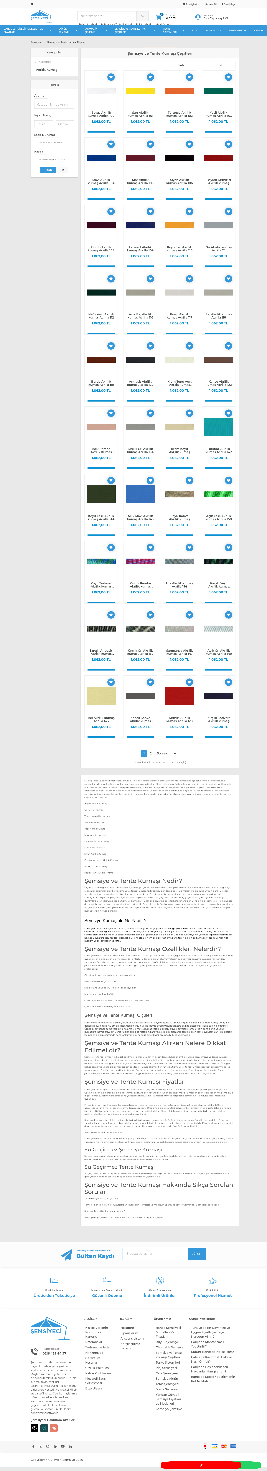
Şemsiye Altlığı (167, 1383)
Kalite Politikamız (98, 1377)
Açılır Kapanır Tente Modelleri (116, 26)
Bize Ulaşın (93, 1392)
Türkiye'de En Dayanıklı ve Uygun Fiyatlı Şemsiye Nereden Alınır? (210, 1336)
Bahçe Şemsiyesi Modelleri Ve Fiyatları (168, 1336)
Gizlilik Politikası (97, 1372)
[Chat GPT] (34, 1432)
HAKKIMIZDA (213, 34)
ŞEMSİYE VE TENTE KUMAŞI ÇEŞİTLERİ (135, 34)
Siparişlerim (129, 1337)
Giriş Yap (209, 20)
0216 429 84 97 (57, 1357)
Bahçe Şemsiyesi (88, 26)
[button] (195, 69)
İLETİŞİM (258, 34)
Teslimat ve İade (97, 1351)
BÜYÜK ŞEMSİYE (68, 34)
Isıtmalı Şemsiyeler (165, 26)
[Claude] (54, 1432)
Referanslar (93, 1346)
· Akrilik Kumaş (45, 74)
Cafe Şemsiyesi (167, 1377)
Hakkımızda (94, 1357)
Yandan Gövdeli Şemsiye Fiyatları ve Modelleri (168, 1403)
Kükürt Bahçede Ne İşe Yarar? (213, 1356)
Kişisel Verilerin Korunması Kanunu (96, 1336)
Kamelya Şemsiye (169, 1413)
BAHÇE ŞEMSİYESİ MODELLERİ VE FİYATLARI (27, 34)
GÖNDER (197, 1258)
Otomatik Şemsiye (169, 1351)
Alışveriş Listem (132, 1343)
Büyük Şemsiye (167, 1346)
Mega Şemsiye (167, 1393)
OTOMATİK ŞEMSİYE (96, 34)
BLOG (195, 34)
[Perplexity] (44, 1432)
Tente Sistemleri (168, 1367)
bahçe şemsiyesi (53, 1370)
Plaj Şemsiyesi (143, 26)
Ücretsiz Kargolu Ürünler (52, 163)
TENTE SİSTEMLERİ (173, 34)
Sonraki (162, 757)
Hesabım (127, 1332)
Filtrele (48, 174)
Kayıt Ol (222, 20)
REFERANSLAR (237, 34)
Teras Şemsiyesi (167, 1388)
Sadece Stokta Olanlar (51, 146)
